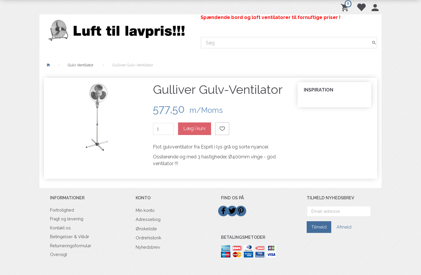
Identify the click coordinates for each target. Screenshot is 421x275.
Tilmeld (319, 227)
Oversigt (58, 254)
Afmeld (344, 227)
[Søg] (374, 42)
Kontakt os (60, 227)
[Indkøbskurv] (345, 7)
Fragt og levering (66, 218)
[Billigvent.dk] (118, 30)
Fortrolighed (62, 209)
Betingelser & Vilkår (69, 236)
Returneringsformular (70, 245)
